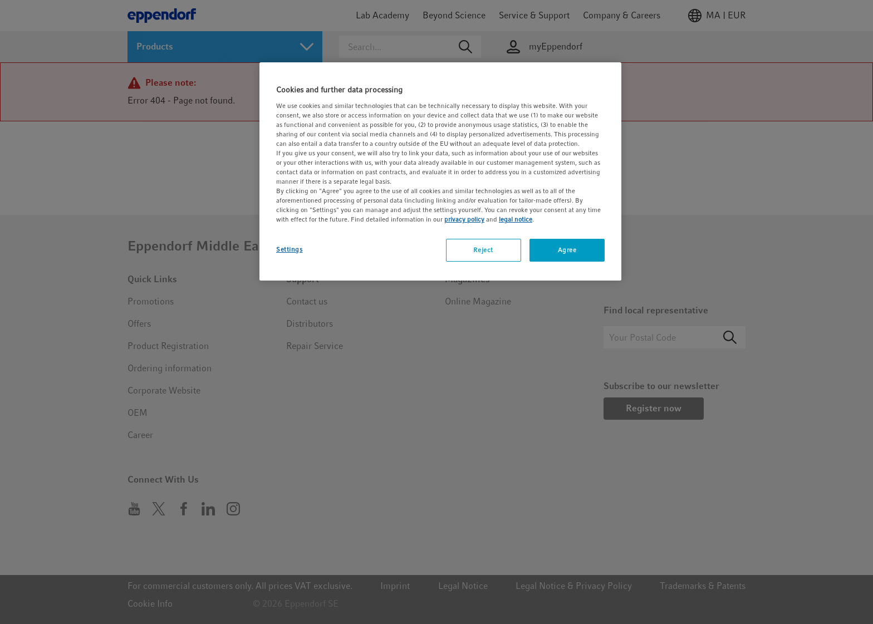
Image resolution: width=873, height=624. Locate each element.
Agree (567, 250)
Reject (483, 250)
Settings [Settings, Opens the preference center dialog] (289, 249)
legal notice (515, 219)
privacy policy (464, 219)
